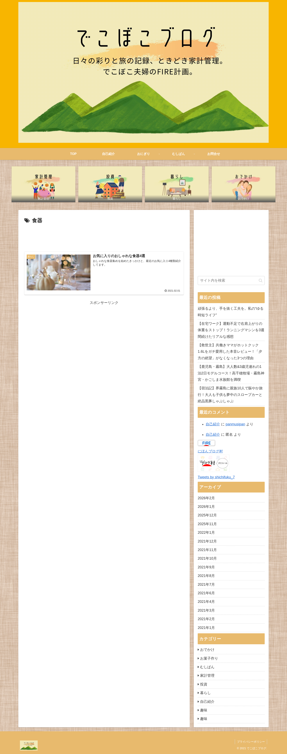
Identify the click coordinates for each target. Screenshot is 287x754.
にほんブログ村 (210, 451)
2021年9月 (206, 567)
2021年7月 (206, 585)
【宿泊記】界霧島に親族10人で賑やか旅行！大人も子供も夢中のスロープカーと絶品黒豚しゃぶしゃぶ (230, 394)
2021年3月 (206, 610)
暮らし (205, 693)
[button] (260, 280)
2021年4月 (206, 602)
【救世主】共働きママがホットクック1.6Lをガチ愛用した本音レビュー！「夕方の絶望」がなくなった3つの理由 (230, 351)
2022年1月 (206, 533)
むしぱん (207, 667)
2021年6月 (206, 593)
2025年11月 (207, 524)
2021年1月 (206, 628)
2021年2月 (206, 619)
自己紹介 (213, 424)
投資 (203, 684)
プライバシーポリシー (251, 741)
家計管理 (207, 676)
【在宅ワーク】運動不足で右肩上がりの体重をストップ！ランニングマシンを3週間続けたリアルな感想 (231, 330)
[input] (231, 280)
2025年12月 (207, 515)
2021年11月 (207, 550)
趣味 (203, 710)
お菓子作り (209, 658)
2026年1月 (206, 507)
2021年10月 (207, 558)
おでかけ (207, 650)
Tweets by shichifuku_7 (216, 477)
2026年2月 (206, 498)
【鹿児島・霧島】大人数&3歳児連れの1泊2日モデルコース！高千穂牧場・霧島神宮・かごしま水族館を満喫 (231, 373)
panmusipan (235, 424)
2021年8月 (206, 576)
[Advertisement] (104, 236)
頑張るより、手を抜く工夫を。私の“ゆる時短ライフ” (230, 311)
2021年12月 (207, 541)
